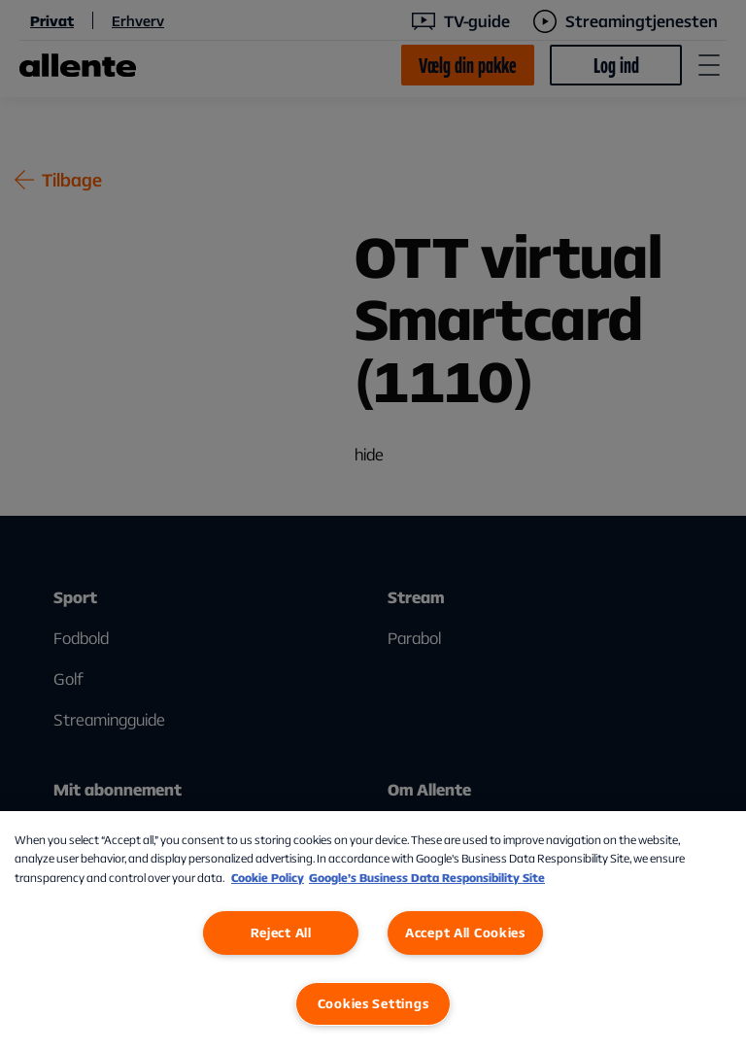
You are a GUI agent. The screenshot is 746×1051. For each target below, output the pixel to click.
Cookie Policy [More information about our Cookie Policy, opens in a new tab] (267, 877)
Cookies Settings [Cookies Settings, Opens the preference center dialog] (373, 1003)
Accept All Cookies (465, 932)
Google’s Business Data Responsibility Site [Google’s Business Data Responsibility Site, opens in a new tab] (427, 877)
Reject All (281, 932)
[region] (373, 931)
